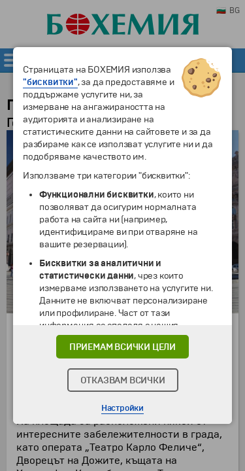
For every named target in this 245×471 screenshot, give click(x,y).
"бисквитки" (50, 82)
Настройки (122, 408)
